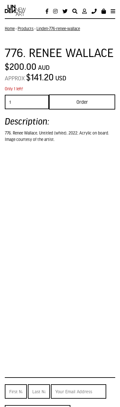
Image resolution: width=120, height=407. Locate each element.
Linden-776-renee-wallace (58, 28)
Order (82, 101)
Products (26, 28)
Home (10, 28)
